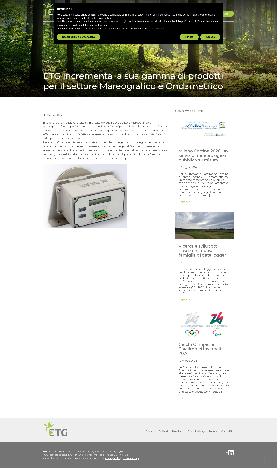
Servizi (150, 431)
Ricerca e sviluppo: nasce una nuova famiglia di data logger (202, 251)
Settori (163, 431)
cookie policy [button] (104, 18)
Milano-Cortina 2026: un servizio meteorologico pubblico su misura (203, 155)
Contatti (226, 431)
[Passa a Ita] (229, 5)
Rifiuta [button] (189, 36)
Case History (196, 431)
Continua (184, 201)
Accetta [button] (210, 36)
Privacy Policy (113, 458)
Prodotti (177, 431)
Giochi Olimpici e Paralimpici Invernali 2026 (200, 349)
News (213, 431)
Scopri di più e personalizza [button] (78, 36)
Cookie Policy (131, 458)
